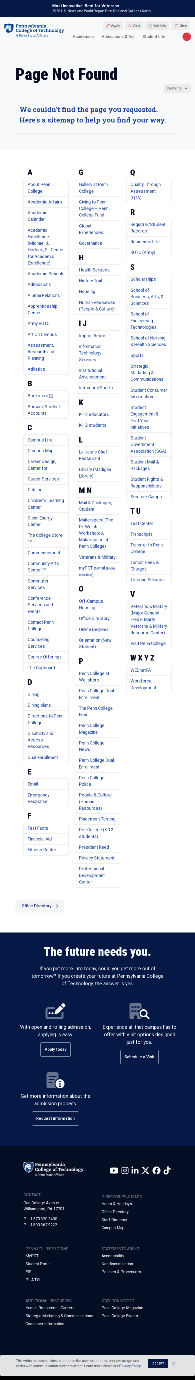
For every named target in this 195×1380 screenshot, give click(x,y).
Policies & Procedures (121, 1272)
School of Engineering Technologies (143, 321)
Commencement (44, 552)
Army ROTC (39, 323)
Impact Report (93, 335)
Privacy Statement (96, 858)
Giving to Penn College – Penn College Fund (93, 209)
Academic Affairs (45, 202)
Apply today (55, 1049)
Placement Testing (97, 819)
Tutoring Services (147, 579)
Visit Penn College (148, 643)
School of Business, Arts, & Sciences (147, 297)
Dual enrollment (43, 757)
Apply (115, 26)
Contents (174, 88)
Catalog (35, 489)
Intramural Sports (96, 387)
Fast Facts (38, 828)
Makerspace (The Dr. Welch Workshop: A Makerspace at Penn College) (96, 533)
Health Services (94, 270)
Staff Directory (114, 1220)
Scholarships (143, 279)
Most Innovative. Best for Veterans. (86, 6)
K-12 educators (94, 414)
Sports (137, 355)
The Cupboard (41, 667)
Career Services (43, 479)
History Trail (90, 280)
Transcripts (141, 534)
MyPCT (32, 1256)
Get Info (159, 26)
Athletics (36, 369)
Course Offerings (45, 657)
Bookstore (40, 395)
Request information (55, 1118)
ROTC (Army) (142, 252)
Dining (34, 694)
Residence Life (145, 241)
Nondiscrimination (117, 1264)
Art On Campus (42, 334)
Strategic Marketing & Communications (147, 373)
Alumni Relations (44, 295)
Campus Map (41, 450)
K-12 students (92, 425)
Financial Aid (40, 839)
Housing (87, 291)
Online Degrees (94, 629)
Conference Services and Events (40, 605)
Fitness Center (42, 849)
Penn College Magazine (122, 1308)
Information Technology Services (90, 353)
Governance (90, 243)
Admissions (39, 284)
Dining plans (39, 705)
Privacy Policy (129, 1366)
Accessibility (113, 1256)
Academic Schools (46, 273)
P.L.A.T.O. (33, 1280)
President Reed (94, 847)
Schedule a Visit (139, 1056)
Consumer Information (45, 1324)
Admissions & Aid (118, 36)
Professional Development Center (92, 875)
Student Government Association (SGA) (148, 445)
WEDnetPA (140, 670)
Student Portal (38, 1264)
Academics (83, 36)
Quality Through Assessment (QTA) (145, 191)
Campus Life (40, 440)
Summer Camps (146, 496)
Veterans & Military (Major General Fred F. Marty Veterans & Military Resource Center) (148, 619)
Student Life (154, 36)
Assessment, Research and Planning (41, 352)
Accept (158, 1363)
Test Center (141, 523)
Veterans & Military (97, 557)
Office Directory (94, 618)
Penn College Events (120, 1316)
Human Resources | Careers (50, 1308)
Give (183, 26)
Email (33, 784)
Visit (136, 26)
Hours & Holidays (117, 1204)
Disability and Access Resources (40, 740)
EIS (29, 1272)
